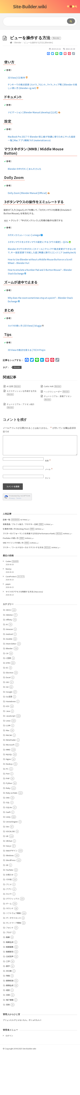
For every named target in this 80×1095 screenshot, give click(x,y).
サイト (48, 520)
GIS (7, 724)
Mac (7, 772)
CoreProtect (15, 618)
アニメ (9, 926)
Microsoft (10, 786)
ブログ (9, 974)
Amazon (9, 671)
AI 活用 (14, 428)
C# (7, 695)
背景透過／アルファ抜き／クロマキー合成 (23, 566)
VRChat (9, 883)
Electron (9, 714)
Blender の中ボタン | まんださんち (24, 210)
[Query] (32, 21)
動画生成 (9, 984)
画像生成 (9, 1027)
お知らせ (9, 916)
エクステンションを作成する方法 (21, 435)
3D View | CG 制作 (18, 119)
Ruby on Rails (11, 835)
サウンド (9, 950)
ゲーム (9, 945)
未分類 (9, 1013)
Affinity (9, 661)
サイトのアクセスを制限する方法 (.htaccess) (24, 633)
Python (9, 825)
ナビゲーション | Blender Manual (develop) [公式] (34, 154)
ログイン (9, 1077)
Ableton (9, 657)
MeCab (9, 777)
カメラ (9, 936)
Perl (7, 815)
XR (7, 907)
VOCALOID (10, 873)
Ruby (8, 830)
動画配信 (9, 993)
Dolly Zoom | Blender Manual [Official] (29, 235)
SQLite (9, 849)
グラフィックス (12, 940)
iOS (7, 748)
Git (7, 729)
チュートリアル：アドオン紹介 (20, 448)
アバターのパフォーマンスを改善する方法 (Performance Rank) (32, 575)
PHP (8, 820)
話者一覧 (11, 561)
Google (9, 734)
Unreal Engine (12, 863)
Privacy (12, 540)
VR (7, 878)
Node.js (9, 806)
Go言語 (9, 738)
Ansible (9, 681)
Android (9, 676)
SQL (8, 844)
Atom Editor (11, 685)
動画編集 (9, 989)
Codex (12, 603)
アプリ (9, 931)
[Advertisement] (40, 51)
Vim (7, 868)
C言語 (8, 700)
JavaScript (10, 758)
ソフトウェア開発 (13, 955)
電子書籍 (9, 1042)
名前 (48, 502)
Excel (8, 719)
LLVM (8, 767)
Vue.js (8, 888)
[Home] (11, 84)
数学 (8, 1008)
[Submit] (71, 21)
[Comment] (40, 487)
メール (49, 511)
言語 (8, 1037)
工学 (8, 1003)
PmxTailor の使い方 (13, 580)
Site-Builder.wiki (30, 7)
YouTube (9, 912)
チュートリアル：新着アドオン (58, 440)
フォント (9, 969)
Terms (18, 540)
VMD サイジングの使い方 (16, 585)
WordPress (11, 902)
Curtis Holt (52, 428)
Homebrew (11, 743)
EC (7, 709)
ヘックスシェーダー (57, 433)
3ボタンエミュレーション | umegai (25, 277)
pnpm (8, 626)
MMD (8, 791)
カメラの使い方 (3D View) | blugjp (26, 367)
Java (8, 753)
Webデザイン (11, 892)
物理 (8, 1017)
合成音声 (9, 998)
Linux (8, 762)
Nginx (8, 801)
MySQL (9, 796)
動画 (8, 979)
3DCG (8, 652)
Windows (10, 897)
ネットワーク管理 (13, 965)
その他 (9, 921)
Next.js (8, 611)
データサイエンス (13, 960)
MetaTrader (11, 782)
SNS (8, 839)
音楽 (8, 1046)
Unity (8, 859)
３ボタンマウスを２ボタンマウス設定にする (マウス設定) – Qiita (39, 284)
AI (7, 666)
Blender (17, 84)
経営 (8, 1032)
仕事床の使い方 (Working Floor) (19, 571)
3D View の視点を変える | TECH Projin (26, 392)
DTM (8, 705)
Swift (8, 854)
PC (7, 811)
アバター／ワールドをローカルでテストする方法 (27, 589)
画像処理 (9, 1022)
